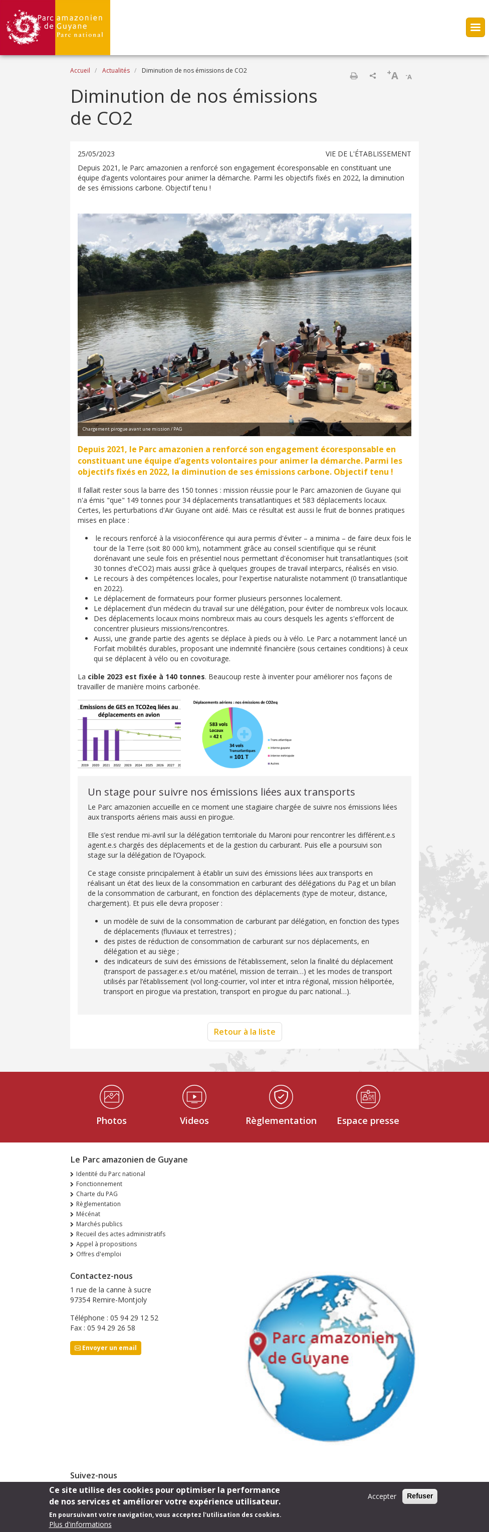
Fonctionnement (99, 1184)
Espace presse (368, 1120)
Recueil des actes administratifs (120, 1234)
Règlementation (281, 1120)
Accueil (80, 70)
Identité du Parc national (110, 1174)
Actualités (116, 70)
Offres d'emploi (98, 1254)
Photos (111, 1120)
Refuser (420, 1499)
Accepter (382, 1499)
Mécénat (88, 1214)
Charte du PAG (97, 1194)
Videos (194, 1120)
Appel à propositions (106, 1244)
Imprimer (354, 76)
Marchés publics (99, 1224)
